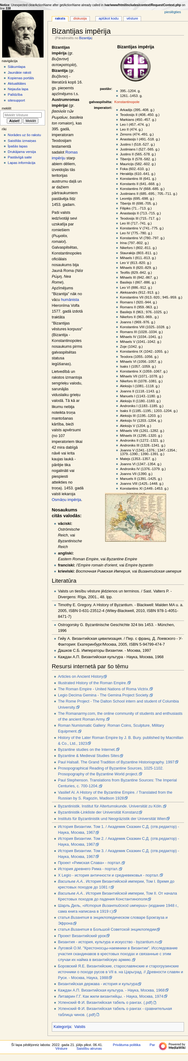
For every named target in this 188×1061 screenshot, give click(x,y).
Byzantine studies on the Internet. (87, 750)
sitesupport (16, 100)
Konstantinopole (127, 102)
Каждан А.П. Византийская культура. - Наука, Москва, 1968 (111, 990)
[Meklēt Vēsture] (22, 115)
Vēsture (132, 18)
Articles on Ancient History (80, 676)
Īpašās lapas (17, 146)
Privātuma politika (126, 1045)
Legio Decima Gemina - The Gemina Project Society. (103, 695)
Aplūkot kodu (109, 18)
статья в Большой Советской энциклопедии (107, 929)
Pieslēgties (172, 12)
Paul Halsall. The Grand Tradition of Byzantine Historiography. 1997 (116, 762)
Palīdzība (15, 94)
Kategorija (62, 1027)
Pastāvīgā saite (20, 157)
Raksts (60, 18)
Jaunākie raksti (19, 72)
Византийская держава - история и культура (97, 984)
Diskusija (80, 18)
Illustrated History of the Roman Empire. (92, 683)
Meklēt (6, 108)
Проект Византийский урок (82, 936)
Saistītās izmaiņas (22, 141)
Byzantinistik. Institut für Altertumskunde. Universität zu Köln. (110, 806)
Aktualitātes (17, 83)
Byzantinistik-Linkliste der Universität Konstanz (98, 812)
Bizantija (85, 38)
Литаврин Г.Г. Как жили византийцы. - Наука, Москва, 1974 (110, 996)
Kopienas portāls (21, 78)
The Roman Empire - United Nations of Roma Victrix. (103, 689)
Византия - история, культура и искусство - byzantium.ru (108, 942)
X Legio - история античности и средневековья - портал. (108, 875)
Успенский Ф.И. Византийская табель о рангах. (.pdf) (105, 1002)
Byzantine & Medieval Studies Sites (88, 756)
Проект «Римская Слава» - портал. (89, 863)
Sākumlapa (16, 67)
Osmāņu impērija (66, 500)
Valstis (79, 1027)
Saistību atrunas (89, 1048)
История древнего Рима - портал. (88, 869)
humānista (70, 300)
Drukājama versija (22, 152)
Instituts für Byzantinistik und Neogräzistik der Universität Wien (112, 819)
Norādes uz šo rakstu (24, 135)
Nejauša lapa (18, 89)
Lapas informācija (21, 163)
